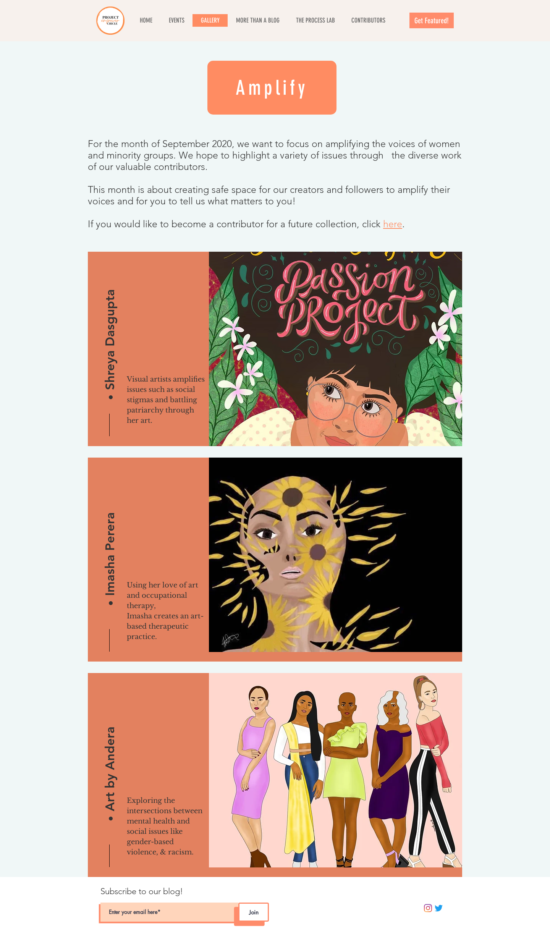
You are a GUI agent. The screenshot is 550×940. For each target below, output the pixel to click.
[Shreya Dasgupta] (110, 332)
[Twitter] (439, 908)
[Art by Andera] (110, 753)
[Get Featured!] (431, 20)
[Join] (253, 912)
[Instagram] (428, 908)
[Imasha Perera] (110, 538)
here (392, 224)
